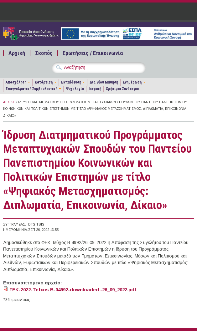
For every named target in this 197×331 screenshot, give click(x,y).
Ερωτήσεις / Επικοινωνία (93, 53)
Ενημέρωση (132, 82)
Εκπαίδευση (71, 82)
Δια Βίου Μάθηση (104, 82)
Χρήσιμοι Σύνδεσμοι (122, 89)
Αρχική (16, 53)
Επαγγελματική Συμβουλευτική (31, 89)
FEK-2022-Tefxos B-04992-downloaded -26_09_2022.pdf (72, 289)
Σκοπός (44, 53)
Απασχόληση (16, 82)
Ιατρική (95, 89)
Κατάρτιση (44, 82)
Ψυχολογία (75, 89)
